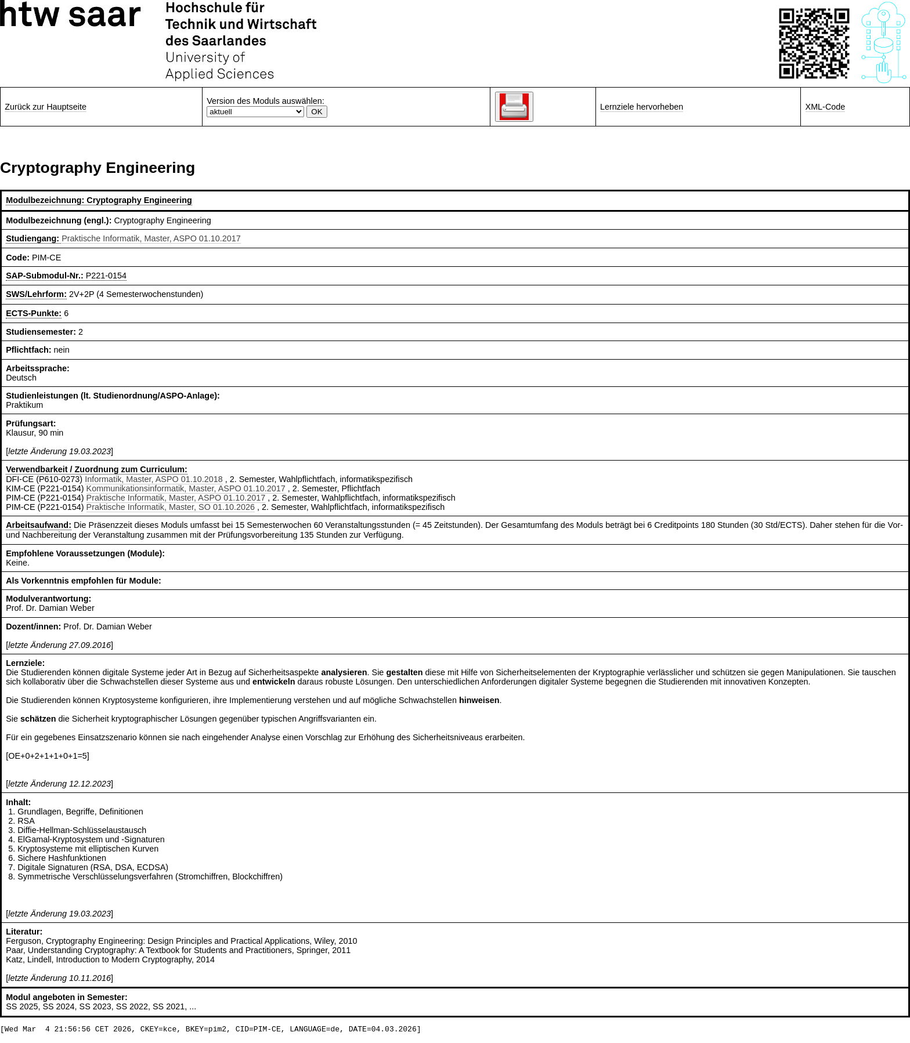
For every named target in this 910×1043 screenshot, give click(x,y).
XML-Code (826, 106)
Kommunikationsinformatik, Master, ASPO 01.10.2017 (186, 488)
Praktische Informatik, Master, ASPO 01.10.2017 (151, 238)
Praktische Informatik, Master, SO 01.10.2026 (170, 507)
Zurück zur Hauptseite (45, 106)
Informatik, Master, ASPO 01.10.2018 (154, 479)
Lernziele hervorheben (641, 106)
